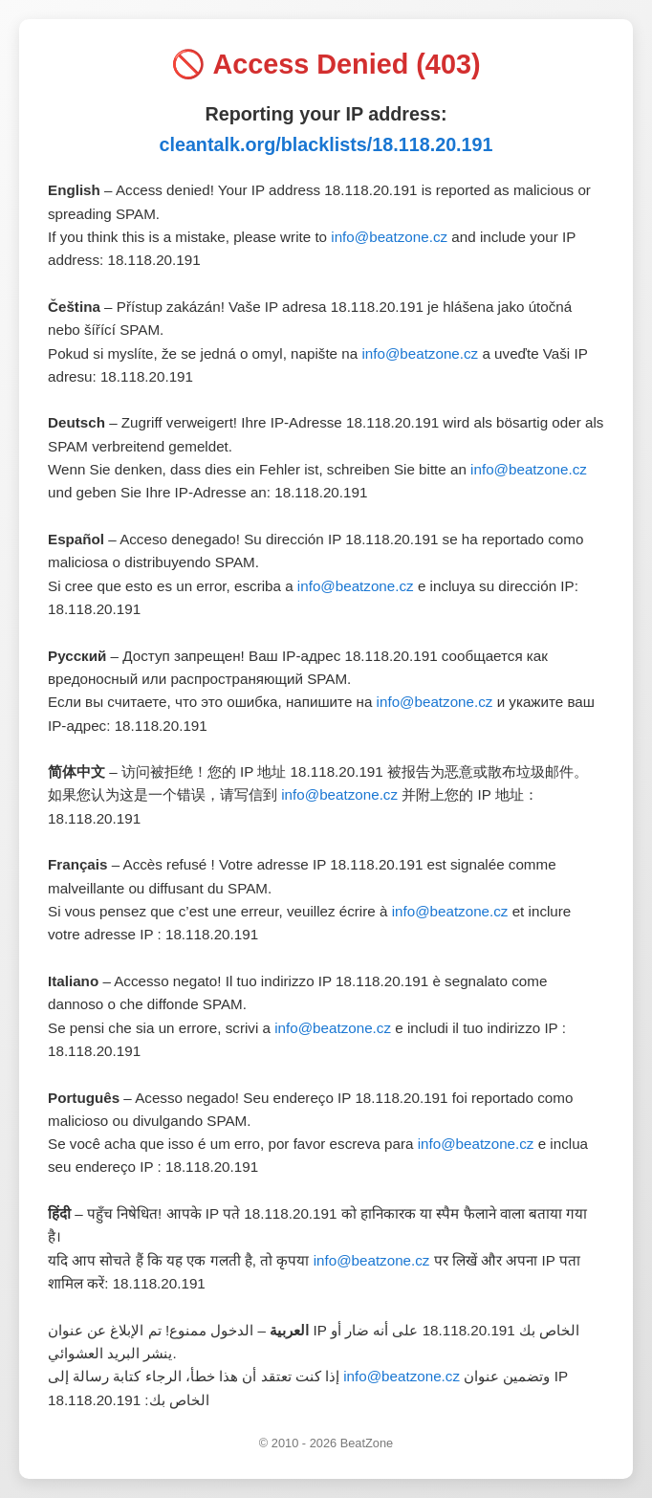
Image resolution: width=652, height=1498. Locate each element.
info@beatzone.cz (389, 237)
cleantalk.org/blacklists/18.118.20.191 (325, 144)
